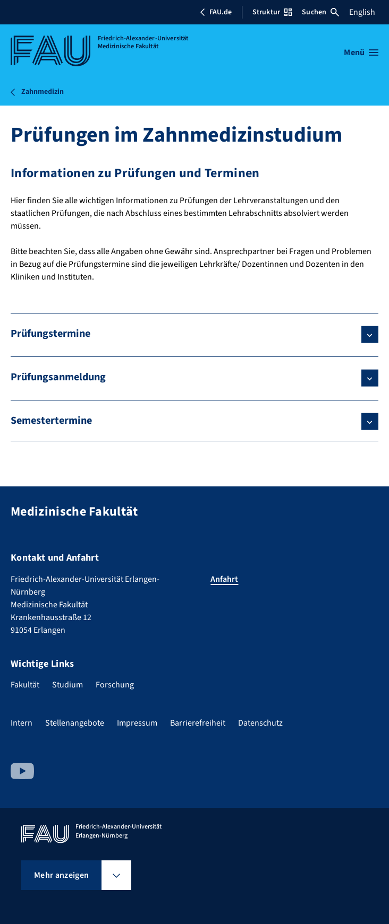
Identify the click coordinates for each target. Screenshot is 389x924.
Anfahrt (224, 579)
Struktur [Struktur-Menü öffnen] (272, 12)
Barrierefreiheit (197, 723)
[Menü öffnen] (361, 52)
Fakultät (25, 685)
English (362, 12)
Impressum (137, 723)
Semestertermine (51, 420)
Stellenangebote (74, 723)
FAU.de (215, 12)
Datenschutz (260, 723)
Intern (21, 723)
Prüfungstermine (50, 333)
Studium (67, 685)
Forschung (115, 685)
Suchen (320, 12)
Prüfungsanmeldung (58, 377)
